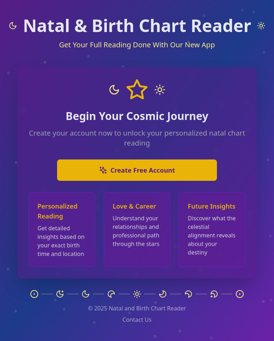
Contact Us (136, 320)
